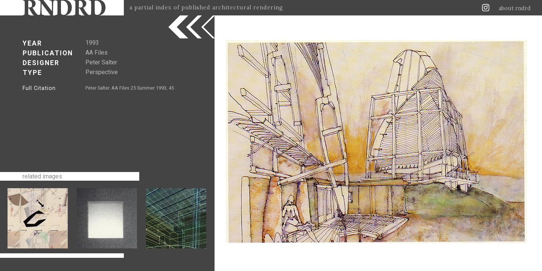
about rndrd (515, 8)
